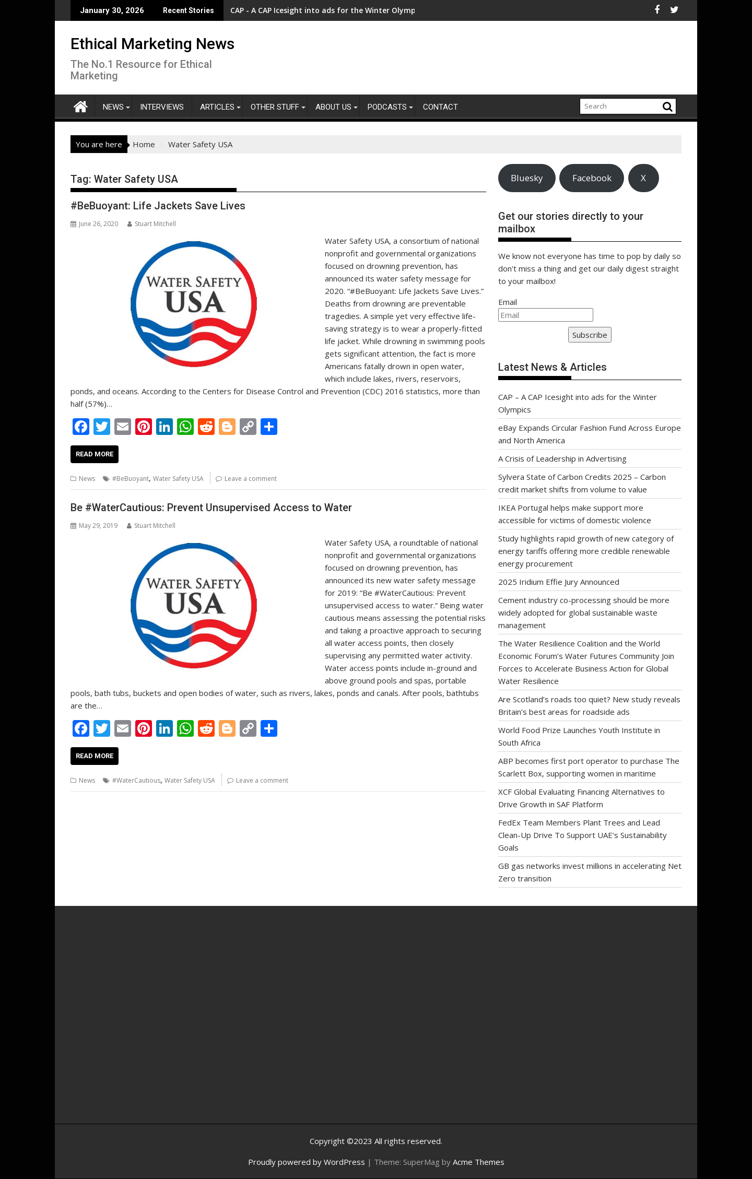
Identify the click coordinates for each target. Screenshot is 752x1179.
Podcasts (387, 107)
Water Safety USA (178, 478)
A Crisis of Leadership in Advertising (562, 458)
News (113, 107)
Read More (94, 454)
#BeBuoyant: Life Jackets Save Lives (157, 205)
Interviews (162, 107)
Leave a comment (251, 478)
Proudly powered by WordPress (306, 1162)
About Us (333, 107)
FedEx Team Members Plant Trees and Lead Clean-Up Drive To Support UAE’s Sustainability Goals (582, 835)
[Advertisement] (169, 1026)
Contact (440, 107)
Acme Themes (478, 1162)
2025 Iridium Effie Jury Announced (558, 581)
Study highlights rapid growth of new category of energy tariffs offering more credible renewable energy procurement (586, 551)
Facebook (592, 178)
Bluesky (527, 178)
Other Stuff (275, 107)
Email (507, 302)
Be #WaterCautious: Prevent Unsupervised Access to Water (211, 507)
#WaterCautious (136, 780)
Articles (217, 107)
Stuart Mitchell (151, 223)
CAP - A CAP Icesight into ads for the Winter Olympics (256, 10)
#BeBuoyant (130, 478)
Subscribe (589, 334)
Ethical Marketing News (152, 43)
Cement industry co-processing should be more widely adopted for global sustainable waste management (583, 612)
